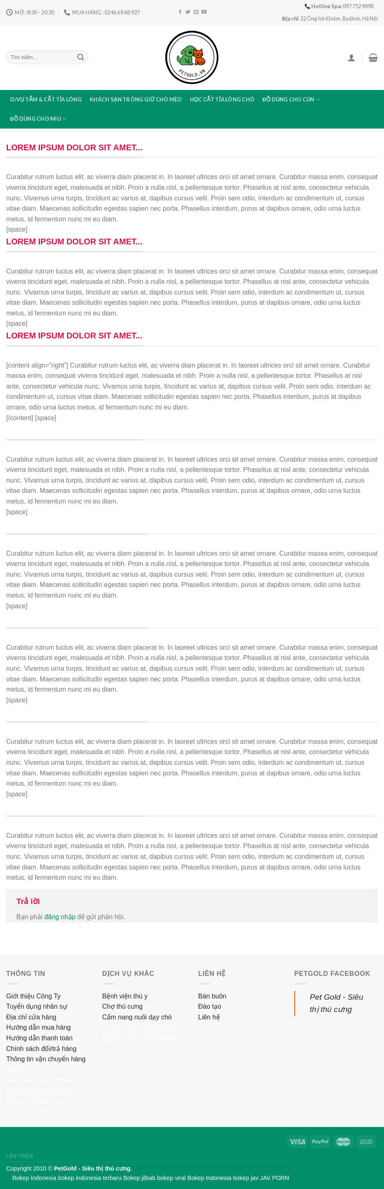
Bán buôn (212, 996)
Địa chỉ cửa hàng (31, 1017)
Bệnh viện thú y (125, 996)
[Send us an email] (196, 12)
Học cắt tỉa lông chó (222, 99)
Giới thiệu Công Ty (33, 996)
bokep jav (51, 1101)
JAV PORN (274, 1178)
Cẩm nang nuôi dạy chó (137, 1017)
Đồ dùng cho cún (291, 99)
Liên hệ (209, 1017)
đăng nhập (60, 916)
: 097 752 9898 (339, 6)
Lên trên (19, 1156)
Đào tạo (209, 1006)
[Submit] (81, 57)
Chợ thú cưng (122, 1006)
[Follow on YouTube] (203, 12)
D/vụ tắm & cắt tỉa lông (46, 99)
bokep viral (39, 1090)
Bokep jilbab (139, 1178)
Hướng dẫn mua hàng (38, 1027)
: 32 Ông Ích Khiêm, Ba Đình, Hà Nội (330, 18)
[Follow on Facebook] (180, 12)
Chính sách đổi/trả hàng (41, 1048)
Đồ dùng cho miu (38, 119)
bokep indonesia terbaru (89, 1178)
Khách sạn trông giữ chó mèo (136, 99)
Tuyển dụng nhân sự (36, 1006)
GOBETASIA (120, 1027)
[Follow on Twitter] (187, 12)
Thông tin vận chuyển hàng (46, 1059)
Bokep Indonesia (30, 1069)
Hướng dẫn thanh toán (39, 1038)
